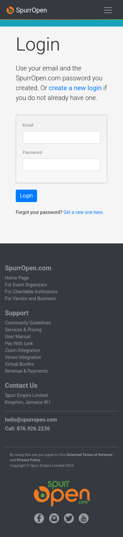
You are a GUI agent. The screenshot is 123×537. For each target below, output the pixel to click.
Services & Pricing (23, 329)
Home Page (17, 277)
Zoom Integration (22, 350)
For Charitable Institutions (31, 291)
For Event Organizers (26, 284)
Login (26, 196)
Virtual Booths (19, 364)
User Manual (18, 336)
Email (28, 125)
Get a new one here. (84, 212)
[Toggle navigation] (108, 10)
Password (32, 152)
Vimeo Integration (23, 357)
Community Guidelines (28, 322)
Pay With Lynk (19, 343)
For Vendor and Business (30, 298)
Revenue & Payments (26, 371)
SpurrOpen (26, 10)
